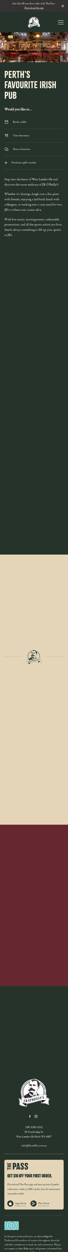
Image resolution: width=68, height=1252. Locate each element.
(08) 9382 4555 (34, 1127)
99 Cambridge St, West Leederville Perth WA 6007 (34, 1134)
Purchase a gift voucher (34, 162)
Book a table (34, 122)
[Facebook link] (30, 1116)
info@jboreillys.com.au (34, 1145)
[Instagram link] (36, 1116)
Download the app (34, 8)
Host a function (34, 149)
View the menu (34, 135)
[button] (61, 23)
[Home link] (34, 22)
